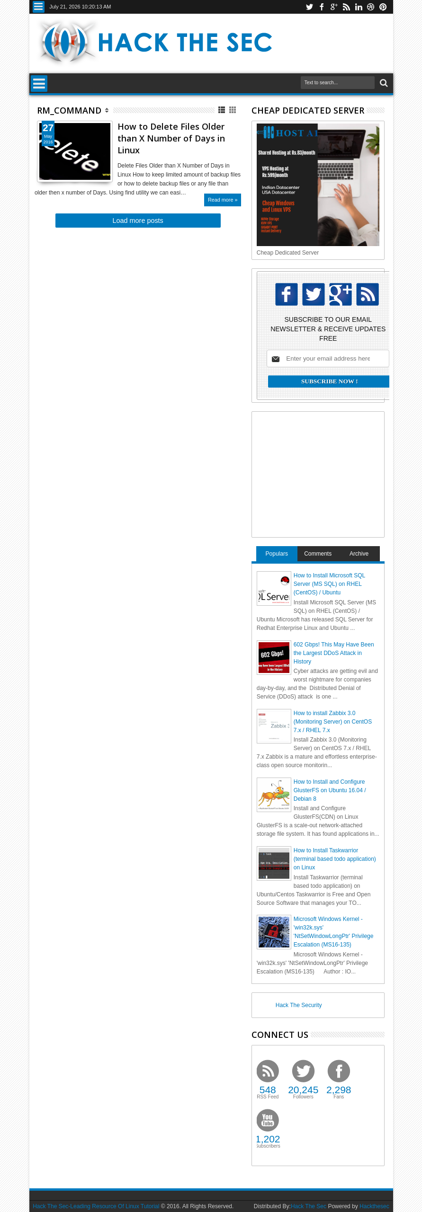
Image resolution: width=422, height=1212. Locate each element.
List (222, 110)
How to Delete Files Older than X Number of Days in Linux (171, 138)
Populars (277, 553)
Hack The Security (299, 1005)
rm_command (69, 110)
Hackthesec (374, 1206)
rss (346, 7)
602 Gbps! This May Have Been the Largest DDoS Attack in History (334, 653)
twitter (309, 7)
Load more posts (138, 220)
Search (383, 83)
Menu (39, 7)
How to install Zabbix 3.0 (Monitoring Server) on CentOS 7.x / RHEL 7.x (333, 722)
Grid (233, 110)
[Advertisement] (328, 473)
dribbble (371, 7)
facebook (321, 7)
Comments (318, 553)
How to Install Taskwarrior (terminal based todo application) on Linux (335, 859)
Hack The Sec (308, 1206)
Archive (359, 553)
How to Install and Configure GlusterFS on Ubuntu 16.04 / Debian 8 (330, 790)
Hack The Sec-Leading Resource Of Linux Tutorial (96, 1206)
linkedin (358, 7)
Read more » (222, 200)
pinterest (383, 7)
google (334, 7)
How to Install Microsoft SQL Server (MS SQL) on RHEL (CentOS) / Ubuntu (329, 584)
